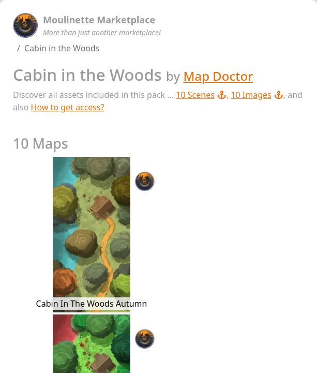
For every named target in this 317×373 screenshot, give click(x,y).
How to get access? (67, 107)
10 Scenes (201, 95)
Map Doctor (218, 75)
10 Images (257, 95)
